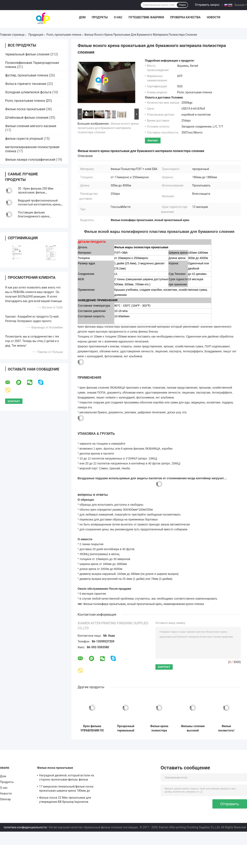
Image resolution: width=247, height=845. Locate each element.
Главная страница (12, 34)
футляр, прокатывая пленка (26, 75)
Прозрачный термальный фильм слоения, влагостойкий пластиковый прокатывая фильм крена (126, 728)
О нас (118, 17)
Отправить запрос (207, 4)
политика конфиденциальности (25, 827)
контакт (153, 140)
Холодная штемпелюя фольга (28, 92)
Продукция (35, 34)
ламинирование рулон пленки (183, 604)
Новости (213, 17)
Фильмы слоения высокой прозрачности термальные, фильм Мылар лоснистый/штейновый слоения (193, 728)
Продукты (100, 17)
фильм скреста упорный (24, 139)
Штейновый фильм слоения (26, 118)
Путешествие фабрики (146, 17)
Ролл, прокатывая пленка (64, 34)
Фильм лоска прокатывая (25, 109)
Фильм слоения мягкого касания (30, 126)
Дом (82, 17)
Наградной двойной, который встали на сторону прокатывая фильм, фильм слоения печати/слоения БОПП (66, 778)
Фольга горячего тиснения (25, 84)
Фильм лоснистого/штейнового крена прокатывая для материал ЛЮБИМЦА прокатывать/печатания (226, 728)
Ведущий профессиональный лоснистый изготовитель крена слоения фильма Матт (39, 204)
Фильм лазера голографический (30, 160)
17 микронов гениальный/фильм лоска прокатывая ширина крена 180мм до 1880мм (66, 789)
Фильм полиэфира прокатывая (104, 604)
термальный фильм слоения (27, 54)
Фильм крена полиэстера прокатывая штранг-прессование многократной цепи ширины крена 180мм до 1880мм (159, 728)
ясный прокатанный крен (144, 604)
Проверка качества (185, 17)
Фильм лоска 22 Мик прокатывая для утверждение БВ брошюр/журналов (65, 799)
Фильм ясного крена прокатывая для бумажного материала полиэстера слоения (108, 128)
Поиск (182, 5)
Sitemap (5, 799)
